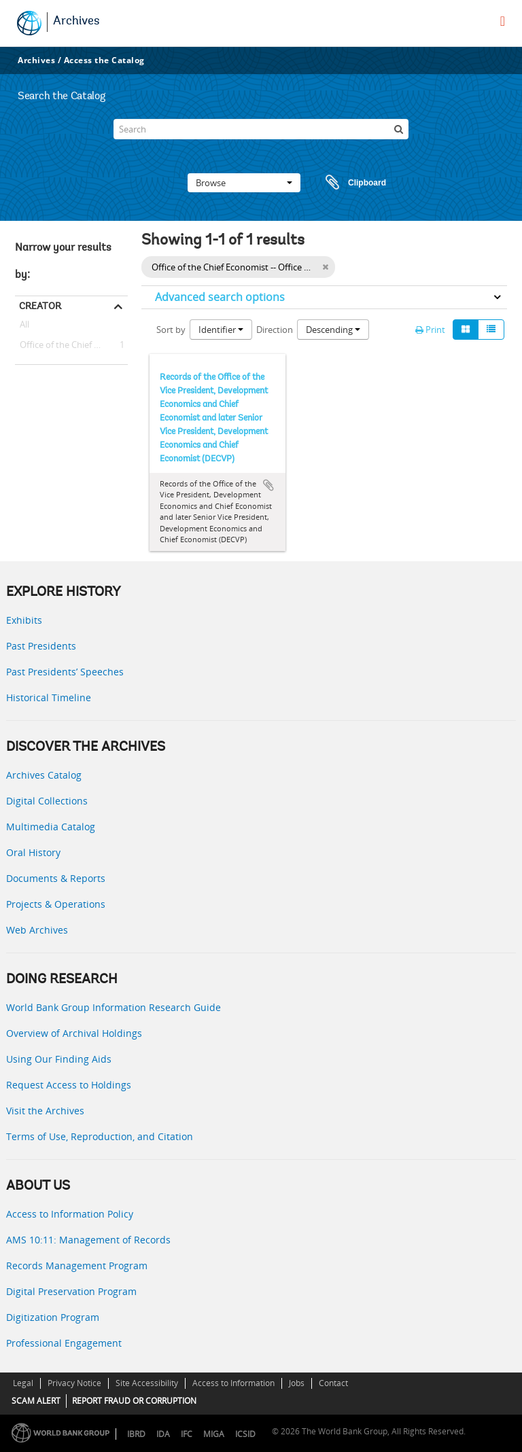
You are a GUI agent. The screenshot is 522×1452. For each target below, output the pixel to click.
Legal (23, 1383)
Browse (244, 183)
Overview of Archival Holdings (74, 1033)
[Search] (261, 129)
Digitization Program (52, 1317)
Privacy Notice (74, 1383)
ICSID (245, 1434)
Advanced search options (220, 296)
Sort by (171, 329)
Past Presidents (41, 645)
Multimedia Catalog (50, 826)
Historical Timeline (48, 697)
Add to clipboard (268, 485)
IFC (186, 1434)
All (24, 327)
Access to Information (233, 1383)
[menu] (502, 21)
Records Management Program (76, 1265)
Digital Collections (47, 800)
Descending (333, 329)
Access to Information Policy (69, 1213)
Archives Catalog (44, 774)
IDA (163, 1434)
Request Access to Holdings (68, 1084)
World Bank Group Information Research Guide (113, 1007)
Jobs (296, 1383)
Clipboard (349, 183)
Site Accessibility (147, 1383)
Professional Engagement (64, 1342)
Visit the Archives (45, 1110)
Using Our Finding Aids (58, 1058)
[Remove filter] (325, 267)
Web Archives (37, 929)
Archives (76, 22)
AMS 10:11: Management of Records (88, 1239)
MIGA (213, 1434)
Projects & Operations (55, 904)
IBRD (136, 1434)
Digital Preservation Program (71, 1291)
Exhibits (24, 620)
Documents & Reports (55, 878)
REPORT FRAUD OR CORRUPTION (134, 1400)
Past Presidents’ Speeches (65, 671)
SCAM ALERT (36, 1400)
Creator (40, 306)
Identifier (220, 329)
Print (430, 329)
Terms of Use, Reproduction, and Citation (99, 1136)
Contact (333, 1383)
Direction (274, 329)
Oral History (33, 852)
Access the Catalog (104, 60)
